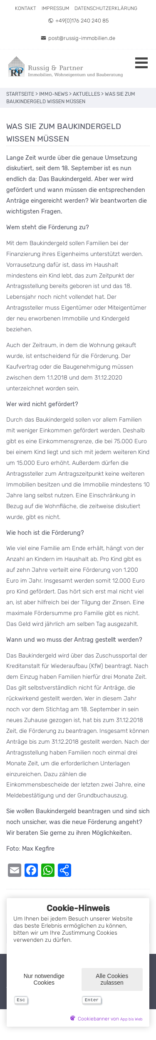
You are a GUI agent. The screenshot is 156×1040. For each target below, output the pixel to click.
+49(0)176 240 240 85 (78, 20)
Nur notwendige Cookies (44, 977)
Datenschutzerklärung (105, 8)
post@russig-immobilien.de (78, 38)
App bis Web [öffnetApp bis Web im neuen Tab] (131, 1019)
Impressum (55, 8)
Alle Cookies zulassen (112, 977)
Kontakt (25, 8)
